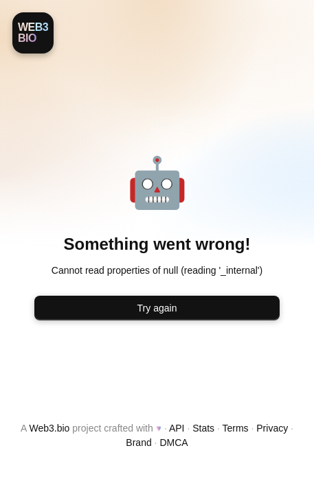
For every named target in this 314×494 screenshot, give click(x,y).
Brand (138, 442)
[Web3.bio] (33, 33)
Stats (203, 428)
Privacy (272, 428)
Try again (157, 308)
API (177, 428)
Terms (235, 428)
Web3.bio (50, 428)
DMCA (173, 442)
